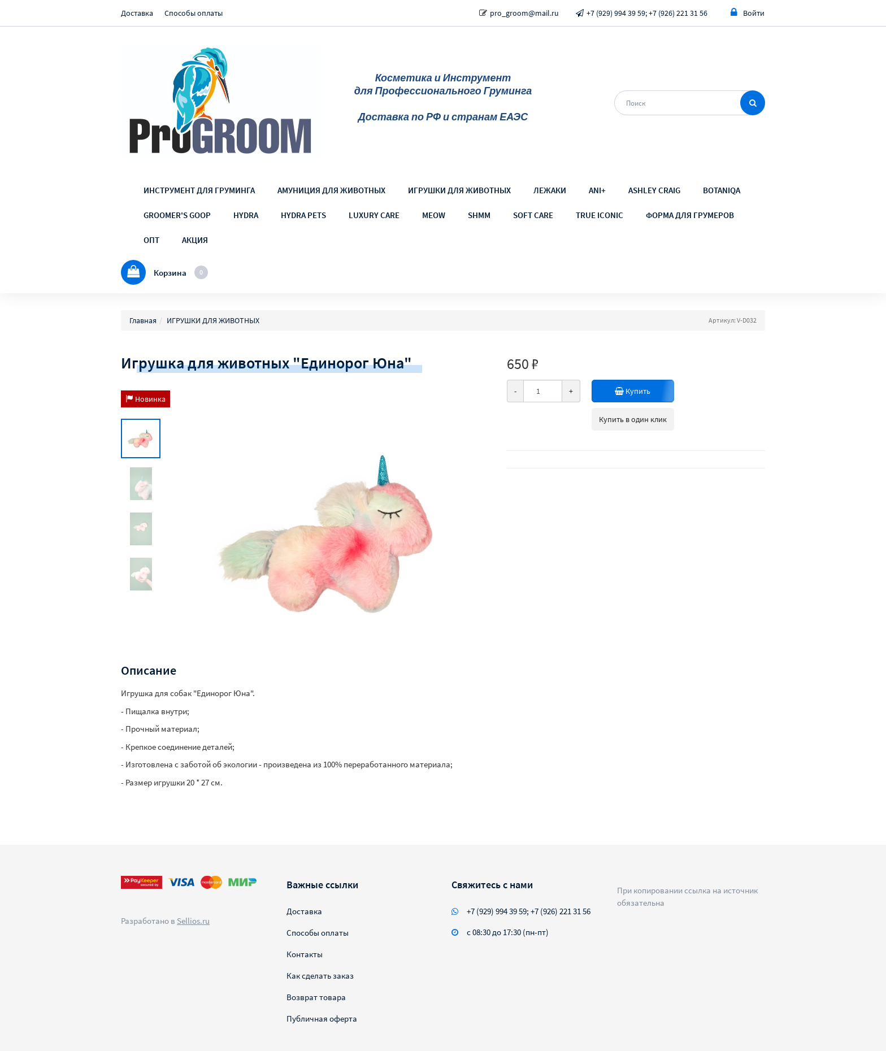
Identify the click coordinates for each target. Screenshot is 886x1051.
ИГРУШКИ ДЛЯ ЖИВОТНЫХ (459, 190)
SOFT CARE (533, 215)
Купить (634, 391)
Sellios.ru (193, 920)
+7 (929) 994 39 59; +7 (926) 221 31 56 (647, 13)
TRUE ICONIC (599, 215)
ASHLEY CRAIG (654, 190)
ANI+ (597, 190)
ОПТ (151, 239)
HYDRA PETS (303, 215)
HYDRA (245, 215)
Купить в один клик (633, 419)
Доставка (137, 13)
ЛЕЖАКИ (549, 190)
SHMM (479, 215)
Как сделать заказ (320, 975)
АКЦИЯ (195, 239)
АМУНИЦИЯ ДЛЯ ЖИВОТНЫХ (331, 190)
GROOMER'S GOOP (177, 215)
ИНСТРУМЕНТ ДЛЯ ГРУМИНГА (199, 190)
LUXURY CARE (374, 215)
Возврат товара (316, 997)
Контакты (304, 954)
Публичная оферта (321, 1018)
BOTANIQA (721, 190)
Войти (748, 12)
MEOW (433, 215)
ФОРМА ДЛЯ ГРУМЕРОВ (690, 215)
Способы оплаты (193, 13)
